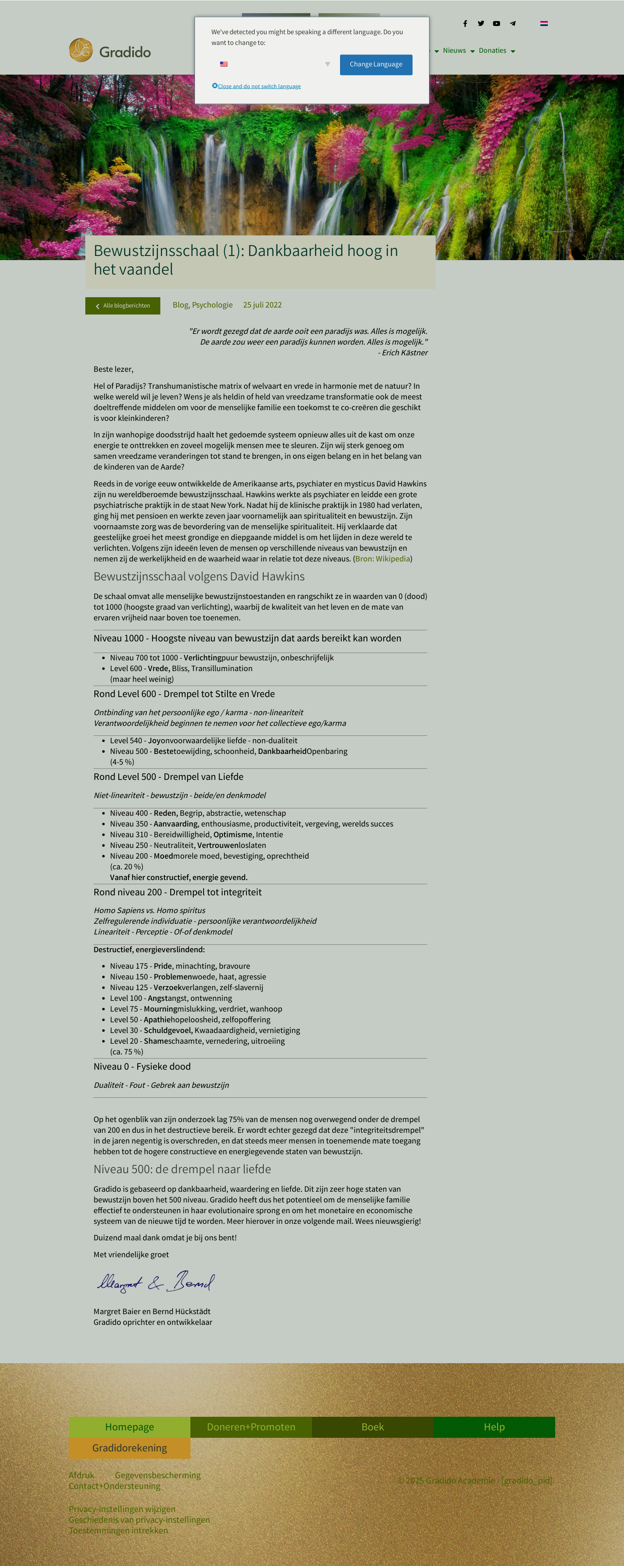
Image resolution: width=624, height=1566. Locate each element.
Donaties (497, 51)
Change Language (376, 64)
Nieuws (459, 51)
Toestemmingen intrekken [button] (118, 1531)
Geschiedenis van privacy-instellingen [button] (139, 1520)
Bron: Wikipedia (382, 560)
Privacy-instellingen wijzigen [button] (122, 1510)
